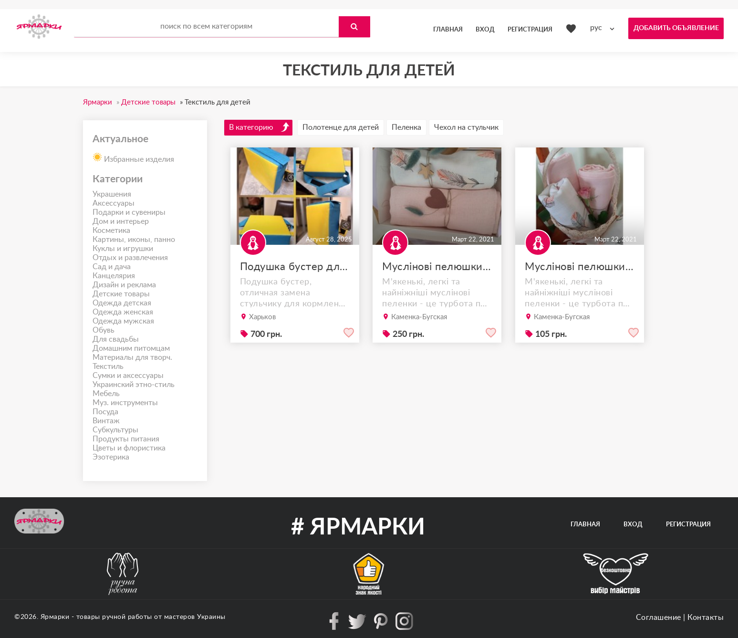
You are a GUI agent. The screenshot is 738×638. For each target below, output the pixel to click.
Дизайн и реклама (124, 285)
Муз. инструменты (125, 403)
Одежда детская (122, 303)
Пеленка (406, 127)
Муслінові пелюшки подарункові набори (437, 266)
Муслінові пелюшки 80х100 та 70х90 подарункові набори (579, 266)
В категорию (259, 127)
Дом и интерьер (121, 221)
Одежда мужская (123, 321)
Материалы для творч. (132, 357)
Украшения (112, 194)
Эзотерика (111, 457)
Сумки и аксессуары (128, 375)
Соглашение (658, 617)
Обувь (103, 330)
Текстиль (108, 366)
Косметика (111, 230)
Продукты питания (126, 439)
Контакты (705, 617)
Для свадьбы (116, 339)
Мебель (106, 393)
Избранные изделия (133, 156)
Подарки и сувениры (129, 212)
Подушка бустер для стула (295, 266)
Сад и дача (112, 267)
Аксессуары (114, 203)
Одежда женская (123, 312)
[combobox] (604, 28)
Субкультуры (115, 430)
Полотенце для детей (340, 127)
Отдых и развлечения (130, 257)
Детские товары (121, 294)
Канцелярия (114, 276)
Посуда (105, 412)
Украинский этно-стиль (134, 384)
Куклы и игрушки (123, 248)
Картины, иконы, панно (134, 239)
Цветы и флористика (129, 448)
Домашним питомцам (131, 348)
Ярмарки (55, 617)
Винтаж (106, 421)
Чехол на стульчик (466, 127)
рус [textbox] (596, 27)
